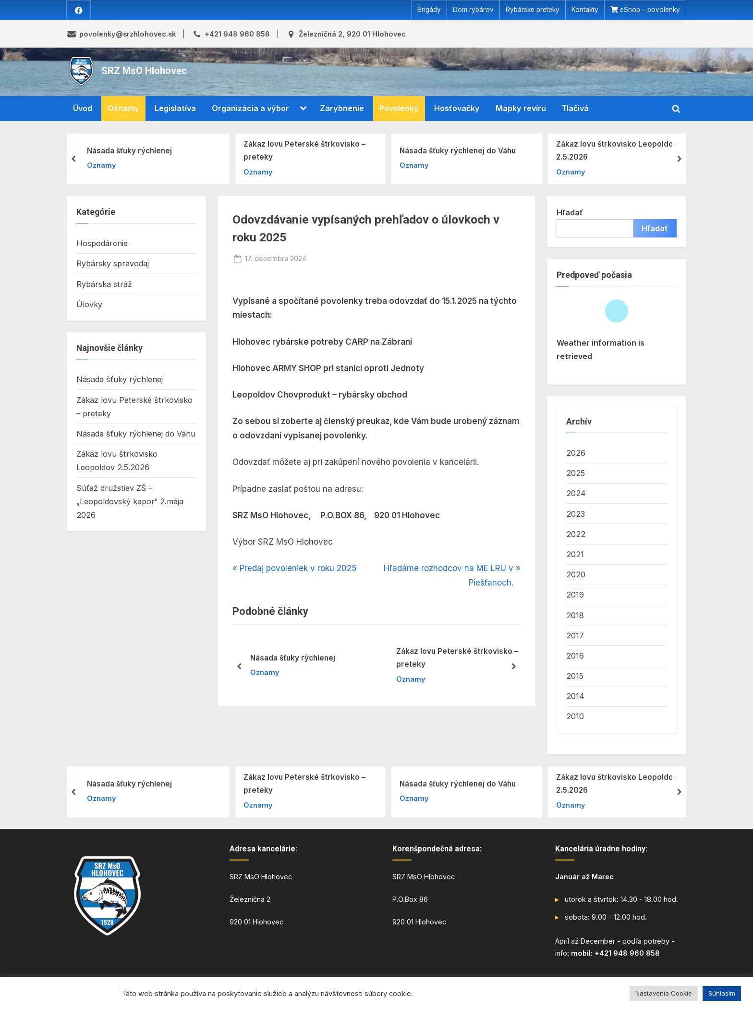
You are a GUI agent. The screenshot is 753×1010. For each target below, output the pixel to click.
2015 (574, 676)
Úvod (82, 108)
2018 (575, 615)
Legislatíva (175, 108)
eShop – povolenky (650, 10)
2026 (575, 453)
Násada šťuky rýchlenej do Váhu (458, 150)
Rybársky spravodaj (112, 264)
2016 (575, 656)
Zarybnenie (342, 108)
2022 (575, 534)
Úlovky (89, 304)
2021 (575, 554)
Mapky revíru (521, 108)
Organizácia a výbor (250, 108)
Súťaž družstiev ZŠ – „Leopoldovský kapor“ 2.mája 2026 (129, 501)
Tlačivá (575, 108)
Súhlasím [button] (721, 993)
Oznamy (123, 108)
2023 (575, 514)
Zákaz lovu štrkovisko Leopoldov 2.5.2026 (617, 150)
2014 (575, 696)
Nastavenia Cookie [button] (663, 993)
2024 (576, 494)
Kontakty (584, 10)
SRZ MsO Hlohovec (144, 71)
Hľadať (570, 212)
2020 (575, 575)
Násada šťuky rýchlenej (129, 150)
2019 (575, 595)
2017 (575, 635)
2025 (575, 473)
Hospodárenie (102, 244)
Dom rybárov (473, 10)
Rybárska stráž (104, 284)
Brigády (429, 10)
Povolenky (399, 108)
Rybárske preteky (532, 10)
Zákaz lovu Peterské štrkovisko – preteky (304, 150)
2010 (575, 717)
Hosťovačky (457, 108)
